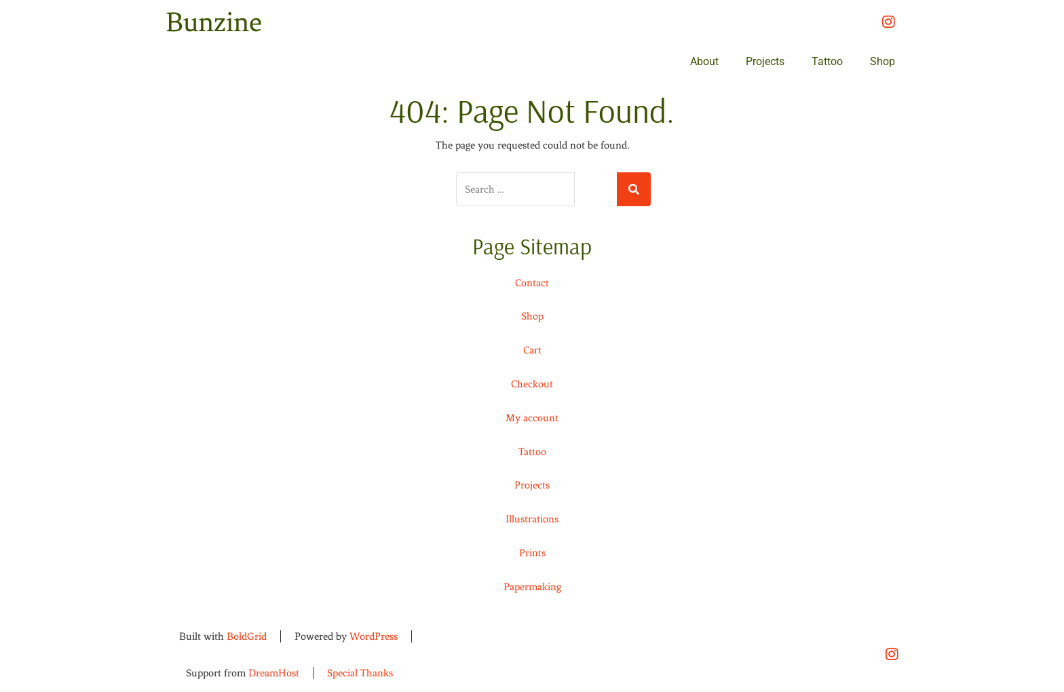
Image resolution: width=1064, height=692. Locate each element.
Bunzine (214, 22)
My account (532, 418)
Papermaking (532, 587)
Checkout (532, 384)
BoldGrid (247, 636)
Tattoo (827, 61)
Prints (532, 553)
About (704, 61)
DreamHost (273, 673)
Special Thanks (360, 673)
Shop (882, 61)
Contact (532, 283)
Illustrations (532, 519)
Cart (532, 350)
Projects (765, 61)
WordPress (373, 636)
